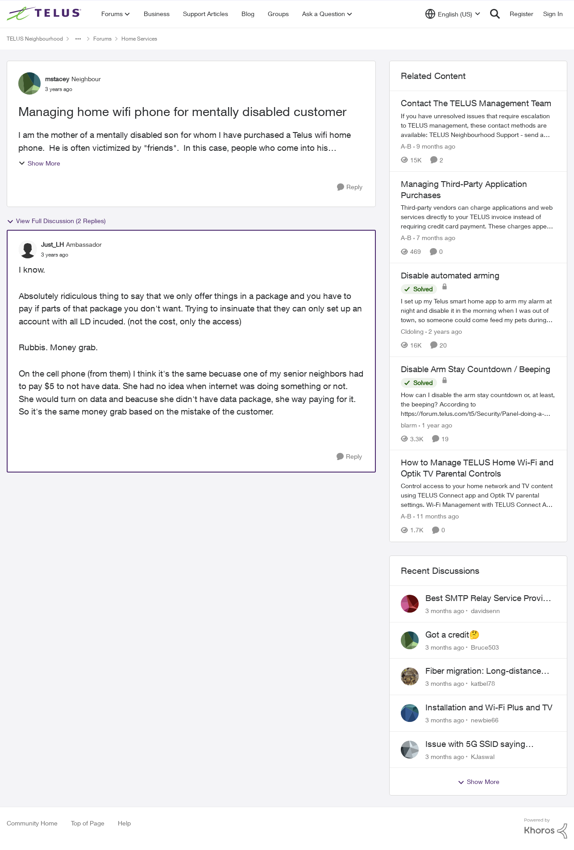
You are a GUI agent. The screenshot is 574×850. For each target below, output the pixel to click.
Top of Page (87, 823)
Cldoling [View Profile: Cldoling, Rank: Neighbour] (412, 331)
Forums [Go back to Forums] (102, 38)
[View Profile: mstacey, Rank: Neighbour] (29, 83)
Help (124, 823)
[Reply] (349, 187)
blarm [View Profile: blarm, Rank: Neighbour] (409, 424)
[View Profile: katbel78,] (410, 676)
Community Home (32, 823)
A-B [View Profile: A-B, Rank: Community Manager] (406, 146)
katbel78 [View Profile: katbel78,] (483, 683)
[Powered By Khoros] (545, 828)
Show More (39, 163)
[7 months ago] (434, 237)
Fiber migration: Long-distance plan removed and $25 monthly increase (484, 671)
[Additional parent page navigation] (78, 39)
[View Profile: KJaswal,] (410, 750)
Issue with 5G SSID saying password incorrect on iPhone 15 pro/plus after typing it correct (487, 744)
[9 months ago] (434, 146)
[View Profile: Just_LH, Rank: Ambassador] (28, 249)
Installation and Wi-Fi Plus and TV (489, 707)
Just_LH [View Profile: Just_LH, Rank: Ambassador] (52, 244)
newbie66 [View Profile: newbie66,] (485, 720)
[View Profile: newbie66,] (410, 713)
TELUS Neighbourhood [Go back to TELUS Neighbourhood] (35, 38)
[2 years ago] (443, 331)
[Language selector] (452, 14)
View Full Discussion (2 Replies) (56, 221)
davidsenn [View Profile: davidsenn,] (485, 610)
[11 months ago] (436, 516)
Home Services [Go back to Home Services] (139, 38)
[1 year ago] (435, 424)
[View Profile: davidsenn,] (410, 604)
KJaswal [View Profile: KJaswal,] (483, 756)
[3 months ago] (444, 610)
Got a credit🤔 (452, 634)
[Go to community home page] (45, 14)
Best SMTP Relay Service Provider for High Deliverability (490, 598)
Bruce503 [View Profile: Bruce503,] (485, 647)
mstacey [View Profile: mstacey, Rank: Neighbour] (57, 79)
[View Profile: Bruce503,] (410, 640)
